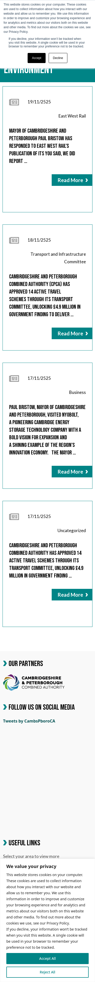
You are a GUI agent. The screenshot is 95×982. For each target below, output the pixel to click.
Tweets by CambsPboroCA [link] (29, 721)
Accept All (47, 958)
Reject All (47, 972)
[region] (47, 920)
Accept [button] (36, 58)
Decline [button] (58, 58)
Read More (73, 180)
